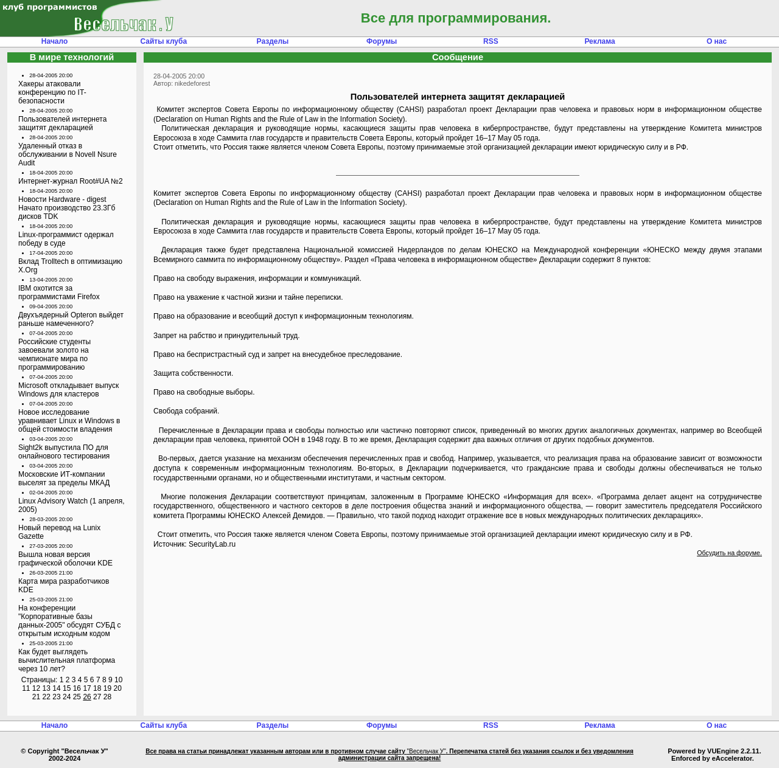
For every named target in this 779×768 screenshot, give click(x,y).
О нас (717, 41)
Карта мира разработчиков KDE (63, 585)
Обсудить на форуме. (729, 552)
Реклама (599, 41)
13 (47, 688)
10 (118, 680)
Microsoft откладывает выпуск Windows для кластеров (68, 389)
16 (77, 688)
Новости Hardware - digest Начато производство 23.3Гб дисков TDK (66, 208)
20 (117, 688)
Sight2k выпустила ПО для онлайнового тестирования (64, 451)
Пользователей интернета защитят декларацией (62, 123)
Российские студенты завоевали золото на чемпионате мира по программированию (54, 354)
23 (56, 697)
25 (77, 697)
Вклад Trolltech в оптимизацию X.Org (70, 265)
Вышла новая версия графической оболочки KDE (65, 558)
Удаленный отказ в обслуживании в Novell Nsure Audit (67, 154)
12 (36, 688)
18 (97, 688)
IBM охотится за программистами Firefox (59, 292)
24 (67, 697)
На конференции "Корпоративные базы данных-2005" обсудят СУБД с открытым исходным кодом (69, 621)
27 (97, 697)
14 (56, 688)
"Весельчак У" (426, 751)
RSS (490, 41)
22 (47, 697)
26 (87, 697)
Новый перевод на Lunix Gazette (59, 532)
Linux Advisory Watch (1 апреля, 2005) (71, 505)
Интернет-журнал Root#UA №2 (70, 181)
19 (107, 688)
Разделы (273, 41)
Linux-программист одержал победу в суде (66, 238)
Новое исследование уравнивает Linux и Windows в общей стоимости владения (69, 421)
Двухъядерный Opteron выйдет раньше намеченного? (71, 319)
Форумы (381, 41)
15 (67, 688)
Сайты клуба (163, 41)
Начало (54, 41)
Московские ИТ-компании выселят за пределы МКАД (64, 478)
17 (87, 688)
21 (36, 697)
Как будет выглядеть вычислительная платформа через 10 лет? (66, 660)
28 (107, 697)
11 (26, 688)
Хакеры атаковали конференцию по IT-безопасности (52, 92)
